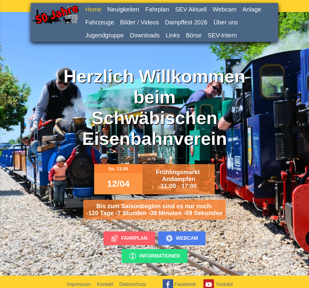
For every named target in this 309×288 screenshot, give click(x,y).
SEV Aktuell (191, 9)
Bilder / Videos (139, 22)
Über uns (225, 22)
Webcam (225, 9)
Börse (194, 35)
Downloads (145, 35)
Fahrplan (157, 9)
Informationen (154, 256)
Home (93, 9)
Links (173, 35)
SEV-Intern (222, 35)
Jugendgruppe (104, 35)
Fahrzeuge (99, 22)
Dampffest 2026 (186, 22)
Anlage (251, 9)
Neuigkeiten (123, 9)
